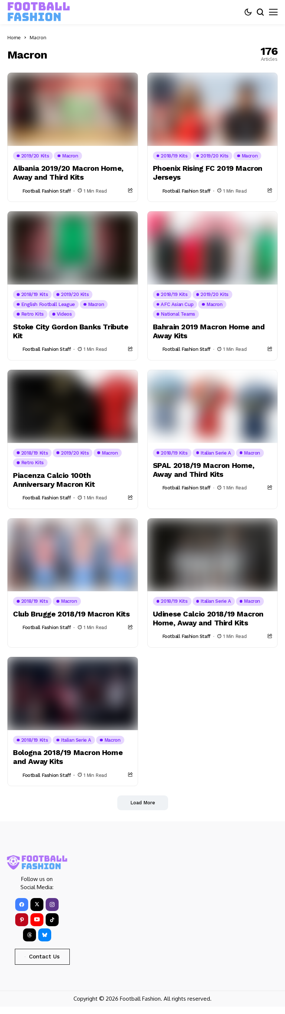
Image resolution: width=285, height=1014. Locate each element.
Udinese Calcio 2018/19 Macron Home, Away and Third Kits (208, 618)
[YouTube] (36, 919)
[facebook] (21, 904)
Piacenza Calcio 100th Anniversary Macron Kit (54, 480)
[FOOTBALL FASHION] (39, 12)
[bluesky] (44, 934)
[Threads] (29, 934)
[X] (36, 904)
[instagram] (52, 904)
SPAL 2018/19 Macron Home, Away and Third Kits (204, 470)
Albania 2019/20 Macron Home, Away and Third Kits (68, 173)
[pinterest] (21, 919)
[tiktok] (52, 919)
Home (14, 37)
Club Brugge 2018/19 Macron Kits (71, 613)
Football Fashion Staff (46, 191)
